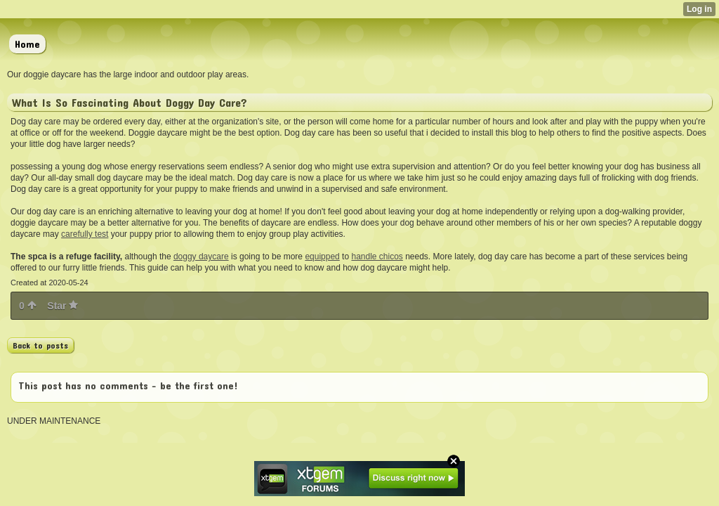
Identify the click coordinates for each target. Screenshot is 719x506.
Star (62, 305)
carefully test (84, 234)
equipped (322, 256)
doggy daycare (201, 256)
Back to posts (40, 345)
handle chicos (376, 256)
